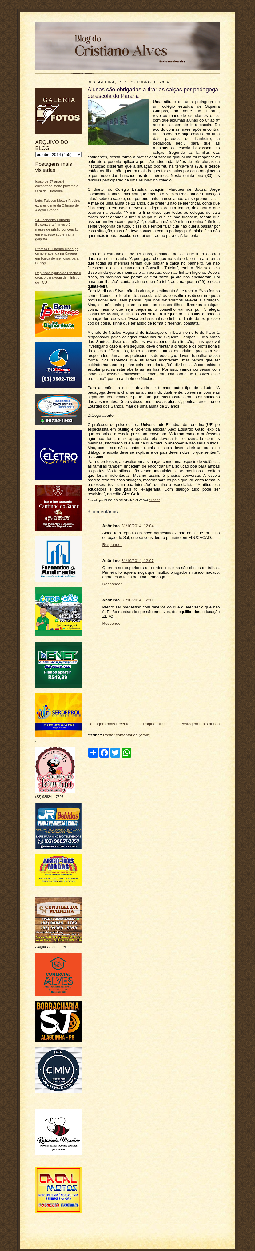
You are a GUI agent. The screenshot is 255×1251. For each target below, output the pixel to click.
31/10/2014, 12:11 (138, 600)
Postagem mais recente (109, 724)
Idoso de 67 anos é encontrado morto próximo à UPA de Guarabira (56, 186)
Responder (112, 544)
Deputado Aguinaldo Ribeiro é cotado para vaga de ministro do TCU (58, 277)
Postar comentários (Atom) (127, 735)
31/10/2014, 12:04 (138, 526)
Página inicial (155, 724)
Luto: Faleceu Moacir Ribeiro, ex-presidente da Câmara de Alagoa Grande (57, 205)
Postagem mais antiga (200, 724)
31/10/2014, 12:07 (138, 560)
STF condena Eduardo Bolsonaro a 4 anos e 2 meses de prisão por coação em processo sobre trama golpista (56, 229)
